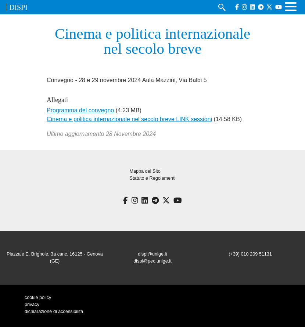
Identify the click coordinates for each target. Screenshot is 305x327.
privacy (32, 304)
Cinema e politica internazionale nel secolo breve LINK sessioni (129, 119)
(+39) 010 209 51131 (250, 254)
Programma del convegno (80, 110)
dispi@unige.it (152, 254)
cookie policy (38, 297)
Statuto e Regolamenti (153, 178)
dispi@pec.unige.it (152, 261)
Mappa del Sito (145, 171)
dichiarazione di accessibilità (54, 311)
